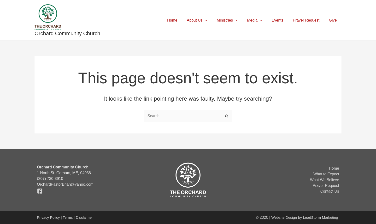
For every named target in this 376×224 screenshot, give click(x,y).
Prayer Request (308, 20)
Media (260, 20)
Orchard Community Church (67, 33)
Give (334, 20)
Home (184, 20)
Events (282, 20)
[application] (214, 20)
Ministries (235, 20)
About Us (206, 20)
